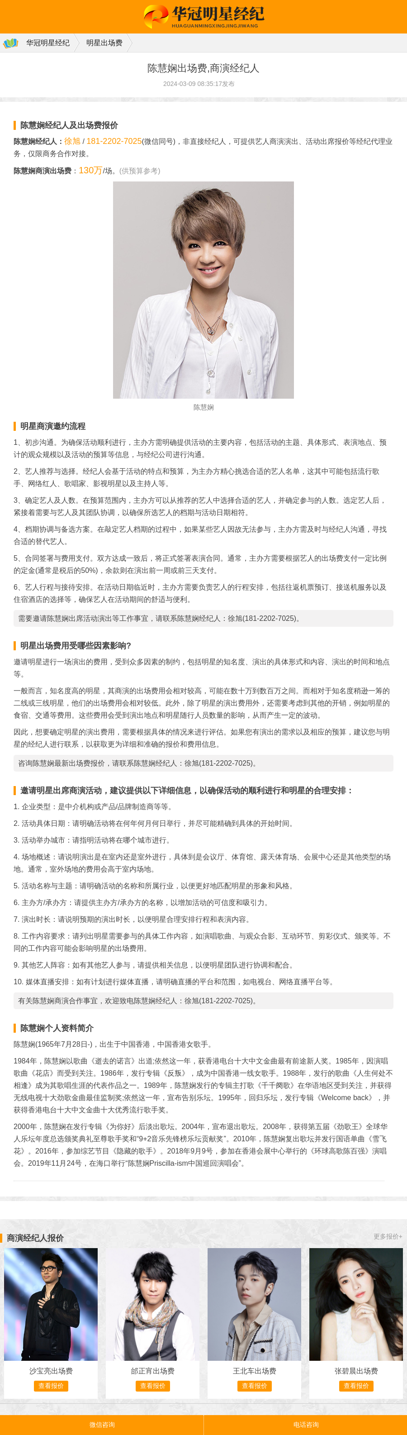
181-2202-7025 (114, 141)
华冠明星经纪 (48, 43)
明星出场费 (104, 43)
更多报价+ (388, 1236)
